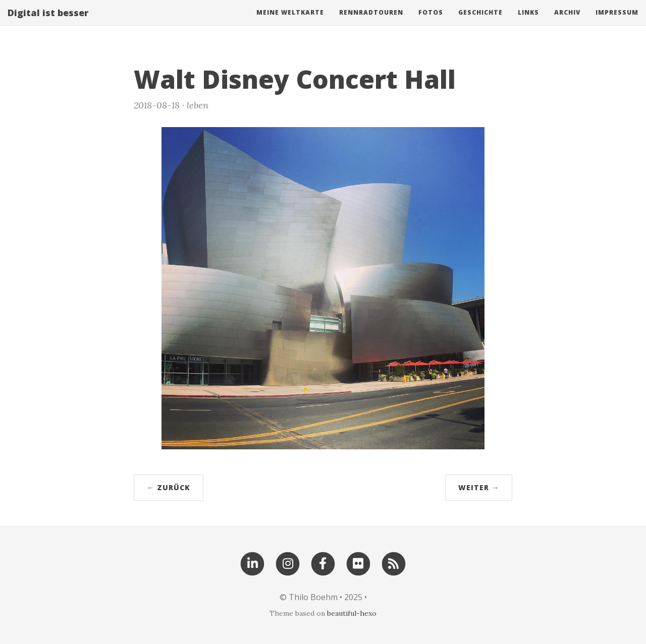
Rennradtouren (371, 22)
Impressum (617, 22)
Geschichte (480, 22)
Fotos (430, 22)
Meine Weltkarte (290, 22)
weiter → (478, 487)
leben (197, 105)
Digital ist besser (48, 23)
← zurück (168, 487)
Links (528, 22)
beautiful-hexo (351, 613)
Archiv (567, 22)
